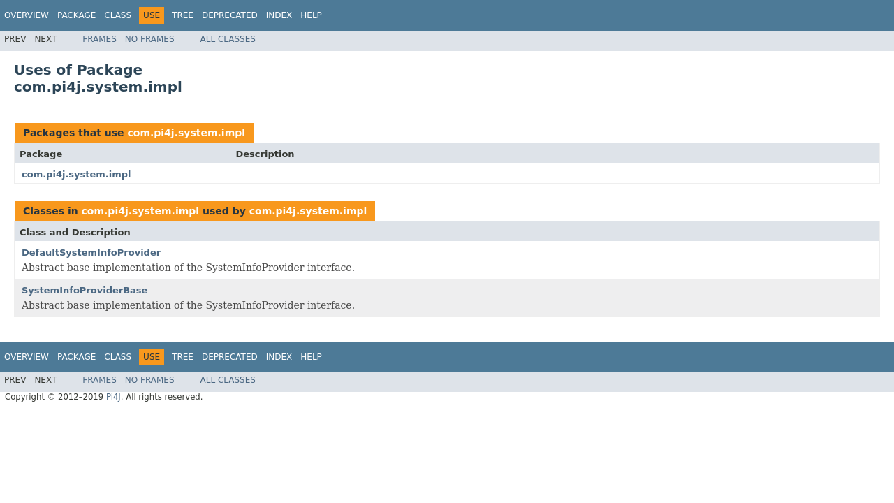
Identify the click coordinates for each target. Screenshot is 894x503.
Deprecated (230, 15)
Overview (26, 15)
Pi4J (113, 397)
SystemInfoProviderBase (84, 290)
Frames (99, 39)
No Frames (150, 39)
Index (279, 15)
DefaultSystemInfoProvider (91, 252)
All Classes (228, 39)
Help (311, 15)
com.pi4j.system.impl (186, 132)
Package (76, 15)
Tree (182, 15)
